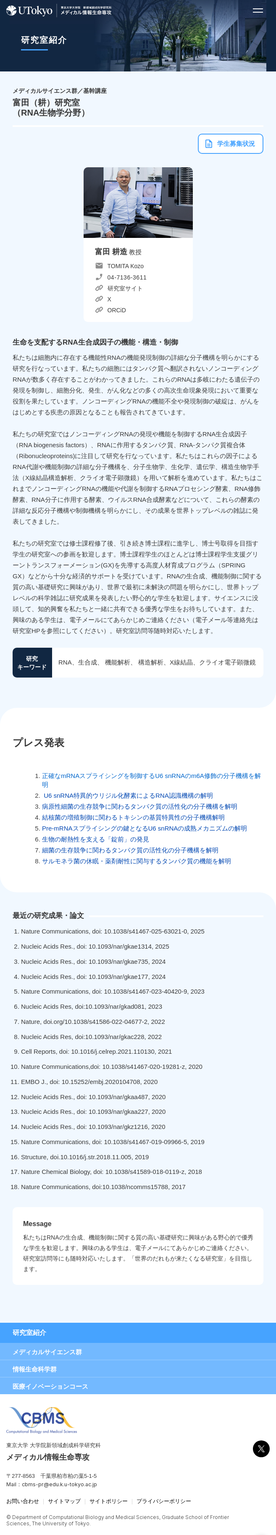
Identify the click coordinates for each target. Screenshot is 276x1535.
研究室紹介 (29, 1332)
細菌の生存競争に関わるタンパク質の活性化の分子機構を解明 (130, 850)
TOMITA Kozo (126, 266)
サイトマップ (64, 1501)
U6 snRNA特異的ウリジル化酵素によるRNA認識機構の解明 (127, 795)
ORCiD (117, 310)
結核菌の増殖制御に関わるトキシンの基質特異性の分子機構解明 (133, 817)
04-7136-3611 (127, 277)
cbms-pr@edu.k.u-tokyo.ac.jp (59, 1484)
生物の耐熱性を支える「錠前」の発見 (95, 839)
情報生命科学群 (35, 1369)
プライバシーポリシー (164, 1501)
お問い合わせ (22, 1501)
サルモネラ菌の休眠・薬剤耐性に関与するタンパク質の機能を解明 (136, 861)
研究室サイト (125, 288)
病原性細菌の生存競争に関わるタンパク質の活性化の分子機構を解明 (139, 806)
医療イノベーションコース (50, 1386)
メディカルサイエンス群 (47, 1352)
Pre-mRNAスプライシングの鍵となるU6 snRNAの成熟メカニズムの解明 (144, 828)
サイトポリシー (108, 1501)
